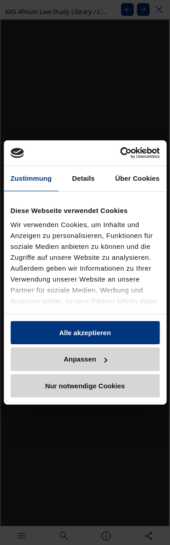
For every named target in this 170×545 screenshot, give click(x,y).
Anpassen (85, 359)
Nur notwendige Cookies (85, 386)
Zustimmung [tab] (31, 178)
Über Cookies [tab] (137, 178)
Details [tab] (83, 178)
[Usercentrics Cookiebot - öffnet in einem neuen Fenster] (121, 153)
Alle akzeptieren (85, 332)
